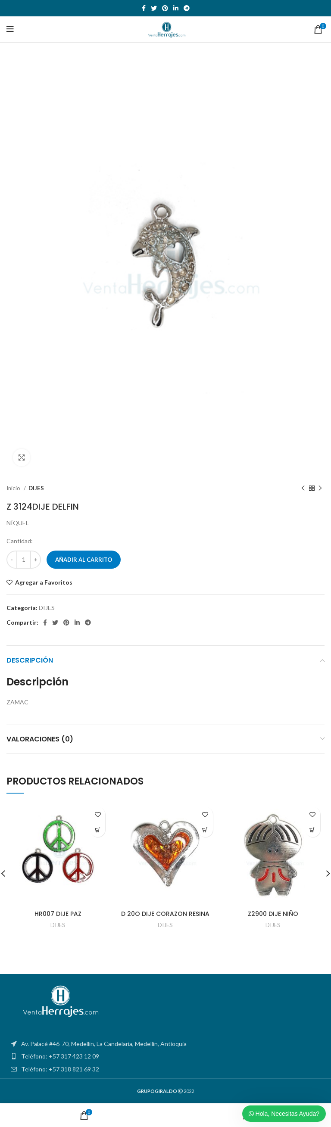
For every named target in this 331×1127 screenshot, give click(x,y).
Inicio (14, 488)
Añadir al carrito (83, 559)
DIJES (36, 488)
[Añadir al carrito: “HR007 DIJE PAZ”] (97, 829)
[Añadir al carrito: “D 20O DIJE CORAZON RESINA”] (205, 829)
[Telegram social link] (186, 8)
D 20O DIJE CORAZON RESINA (165, 913)
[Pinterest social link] (165, 8)
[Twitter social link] (153, 8)
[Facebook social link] (143, 8)
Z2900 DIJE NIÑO (273, 913)
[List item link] (165, 1056)
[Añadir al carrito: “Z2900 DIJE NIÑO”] (312, 829)
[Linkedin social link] (176, 8)
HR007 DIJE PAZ (57, 913)
